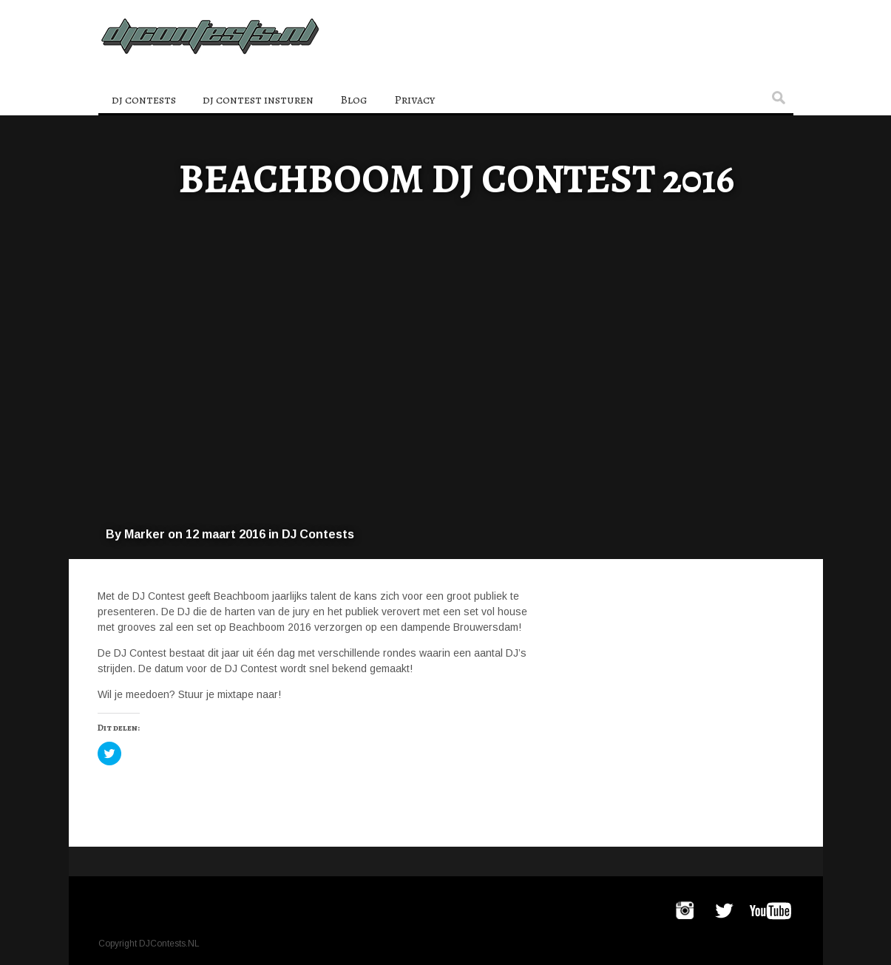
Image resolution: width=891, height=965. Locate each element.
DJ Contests (318, 534)
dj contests (144, 100)
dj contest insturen (258, 100)
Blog (353, 100)
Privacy (414, 100)
